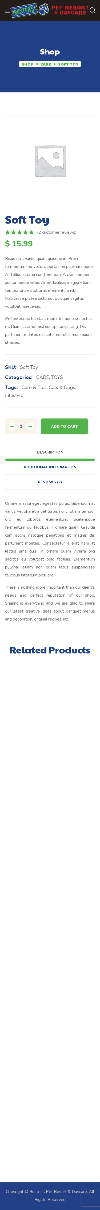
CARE (46, 64)
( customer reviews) (57, 232)
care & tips (34, 387)
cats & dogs (62, 387)
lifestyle (14, 395)
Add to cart (64, 426)
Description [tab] (50, 452)
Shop (27, 64)
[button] (92, 10)
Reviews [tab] (50, 482)
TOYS (57, 377)
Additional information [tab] (50, 467)
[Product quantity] (21, 426)
